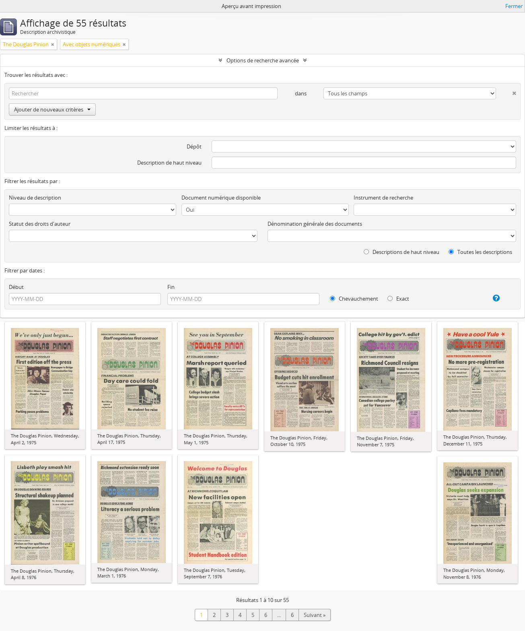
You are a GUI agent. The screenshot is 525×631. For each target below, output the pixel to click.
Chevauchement (354, 298)
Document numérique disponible (221, 197)
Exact (398, 298)
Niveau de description (35, 197)
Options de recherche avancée (262, 60)
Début (16, 287)
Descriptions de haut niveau (401, 252)
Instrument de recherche (383, 197)
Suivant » (314, 615)
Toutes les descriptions (480, 252)
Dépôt (194, 146)
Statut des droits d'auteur (39, 223)
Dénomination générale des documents (315, 223)
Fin (171, 287)
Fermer (514, 6)
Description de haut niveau (169, 162)
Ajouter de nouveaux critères (52, 109)
